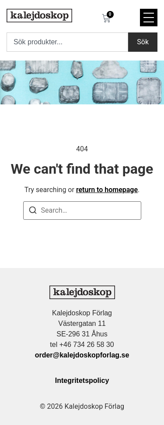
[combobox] (67, 42)
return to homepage (107, 190)
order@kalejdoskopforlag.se (82, 355)
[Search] (32, 211)
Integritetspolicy (82, 380)
